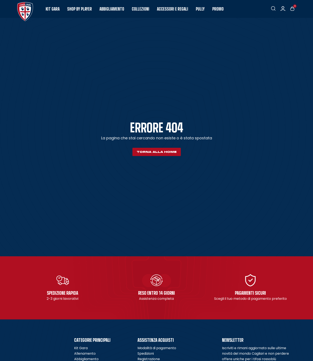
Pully (200, 9)
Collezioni (140, 9)
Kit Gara (53, 9)
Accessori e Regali (172, 9)
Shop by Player (79, 9)
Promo (218, 9)
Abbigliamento (111, 9)
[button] (273, 8)
